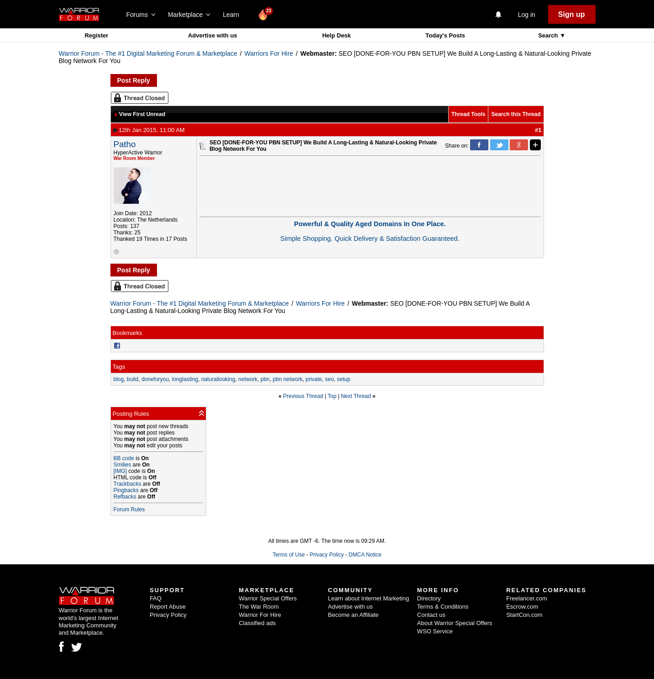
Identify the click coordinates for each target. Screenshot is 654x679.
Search (549, 35)
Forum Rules (129, 509)
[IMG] (120, 471)
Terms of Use (288, 555)
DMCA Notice (365, 555)
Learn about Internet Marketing (368, 598)
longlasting (185, 379)
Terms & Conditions (443, 606)
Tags (119, 366)
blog (119, 379)
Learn (233, 14)
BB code (124, 458)
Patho (125, 144)
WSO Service (435, 631)
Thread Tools (468, 114)
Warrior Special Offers (268, 598)
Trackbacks (127, 484)
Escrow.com (522, 606)
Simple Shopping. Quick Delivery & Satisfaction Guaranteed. (370, 238)
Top (332, 396)
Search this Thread (515, 114)
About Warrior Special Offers (454, 623)
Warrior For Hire (260, 614)
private (314, 379)
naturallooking (218, 379)
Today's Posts (445, 35)
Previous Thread (303, 396)
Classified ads (257, 623)
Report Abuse (168, 606)
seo (329, 379)
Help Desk (336, 35)
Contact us (431, 614)
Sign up (571, 14)
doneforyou (155, 379)
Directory (429, 598)
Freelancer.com (526, 598)
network (247, 379)
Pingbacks (126, 490)
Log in (526, 14)
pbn (265, 379)
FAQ (156, 598)
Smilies (122, 465)
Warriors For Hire (269, 53)
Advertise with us (212, 35)
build (132, 379)
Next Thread (356, 396)
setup (343, 379)
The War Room (259, 606)
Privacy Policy (326, 555)
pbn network (287, 379)
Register (96, 35)
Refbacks (125, 496)
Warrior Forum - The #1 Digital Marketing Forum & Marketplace (148, 53)
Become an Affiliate (353, 614)
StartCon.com (524, 614)
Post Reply (133, 80)
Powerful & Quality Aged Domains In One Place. (370, 224)
